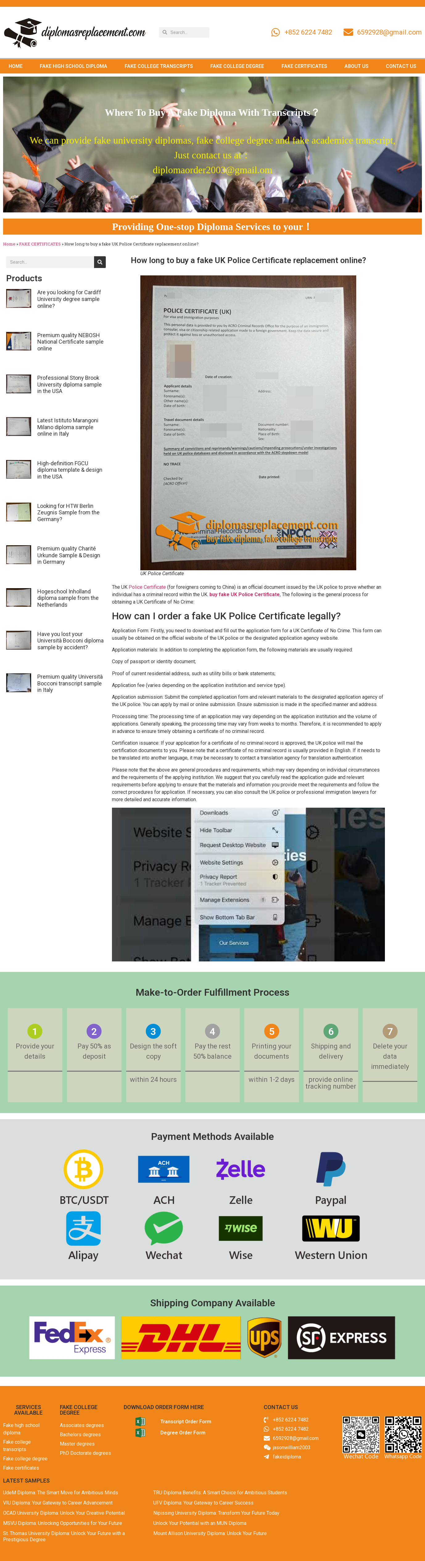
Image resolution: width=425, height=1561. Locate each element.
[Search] (100, 262)
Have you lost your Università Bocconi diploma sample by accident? (70, 641)
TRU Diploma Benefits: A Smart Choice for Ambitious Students (220, 1493)
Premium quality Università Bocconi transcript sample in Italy (70, 683)
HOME (16, 66)
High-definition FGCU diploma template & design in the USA (69, 470)
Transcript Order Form (185, 1422)
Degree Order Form (182, 1433)
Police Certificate (147, 587)
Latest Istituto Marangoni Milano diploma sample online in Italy (67, 427)
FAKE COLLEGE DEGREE (237, 66)
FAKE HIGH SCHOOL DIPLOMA (73, 66)
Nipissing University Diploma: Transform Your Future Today (216, 1513)
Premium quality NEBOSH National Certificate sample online (70, 342)
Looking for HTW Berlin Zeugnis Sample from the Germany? (68, 512)
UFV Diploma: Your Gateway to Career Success (203, 1503)
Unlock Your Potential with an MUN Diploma (199, 1523)
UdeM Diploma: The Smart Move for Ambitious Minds (60, 1493)
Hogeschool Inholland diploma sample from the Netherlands (68, 598)
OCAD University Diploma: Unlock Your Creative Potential (64, 1513)
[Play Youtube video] (248, 884)
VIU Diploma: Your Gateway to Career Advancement (58, 1503)
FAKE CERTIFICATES (304, 66)
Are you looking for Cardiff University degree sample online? (69, 299)
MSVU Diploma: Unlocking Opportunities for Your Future (62, 1523)
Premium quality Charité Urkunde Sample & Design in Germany (68, 555)
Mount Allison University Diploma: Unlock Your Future (210, 1533)
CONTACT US (401, 66)
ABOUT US (357, 66)
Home (9, 244)
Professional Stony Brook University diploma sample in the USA (69, 384)
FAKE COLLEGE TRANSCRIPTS (159, 66)
